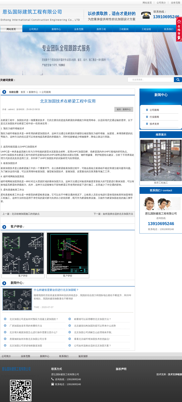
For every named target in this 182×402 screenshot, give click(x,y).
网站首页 (147, 2)
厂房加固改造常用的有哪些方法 (26, 325)
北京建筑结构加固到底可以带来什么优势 (95, 325)
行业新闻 (152, 117)
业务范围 (175, 2)
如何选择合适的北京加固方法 (118, 214)
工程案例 (123, 29)
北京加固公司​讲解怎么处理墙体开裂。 (94, 332)
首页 (23, 92)
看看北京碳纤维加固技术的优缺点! (92, 339)
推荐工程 (101, 29)
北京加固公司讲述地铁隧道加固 (26, 345)
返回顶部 (83, 356)
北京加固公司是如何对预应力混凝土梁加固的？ (34, 319)
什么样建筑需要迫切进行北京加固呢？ (56, 289)
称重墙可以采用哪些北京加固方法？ (92, 319)
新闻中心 (56, 29)
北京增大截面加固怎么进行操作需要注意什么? (33, 332)
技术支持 (152, 123)
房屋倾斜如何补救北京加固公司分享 (28, 339)
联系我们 (168, 29)
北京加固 (7, 123)
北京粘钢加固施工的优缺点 (26, 214)
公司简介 (161, 2)
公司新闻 (152, 110)
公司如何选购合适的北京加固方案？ (92, 345)
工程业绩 (146, 29)
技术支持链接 (175, 374)
